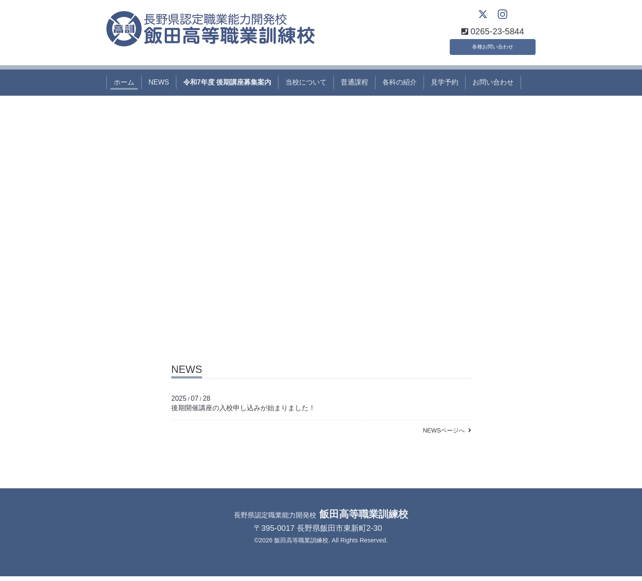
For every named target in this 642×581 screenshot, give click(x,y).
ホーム (124, 87)
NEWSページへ (447, 435)
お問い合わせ (493, 87)
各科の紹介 (399, 87)
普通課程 (354, 87)
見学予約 (444, 87)
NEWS (158, 87)
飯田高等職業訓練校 (301, 545)
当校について (306, 87)
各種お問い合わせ (492, 49)
